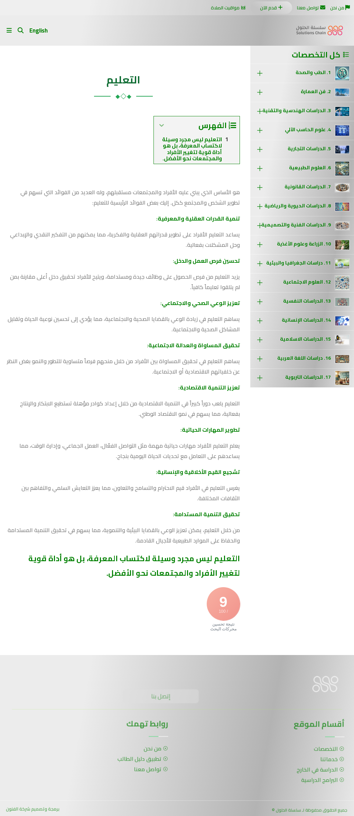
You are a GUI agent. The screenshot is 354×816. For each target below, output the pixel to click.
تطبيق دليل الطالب (136, 758)
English (38, 30)
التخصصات (322, 750)
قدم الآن (271, 7)
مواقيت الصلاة (228, 7)
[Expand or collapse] (161, 125)
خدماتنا (325, 759)
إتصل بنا (162, 698)
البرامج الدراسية (316, 778)
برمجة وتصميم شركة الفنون (33, 810)
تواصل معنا (311, 7)
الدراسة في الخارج (314, 769)
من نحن (340, 7)
